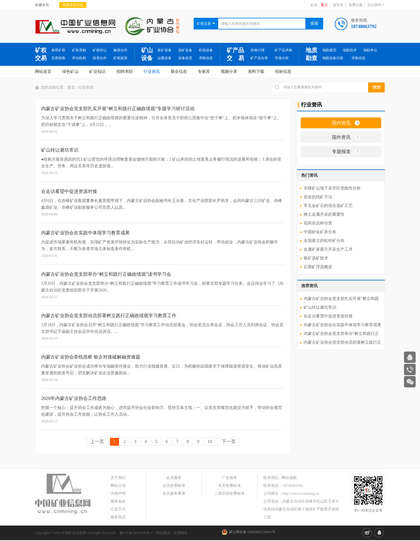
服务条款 (118, 501)
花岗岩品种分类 (318, 223)
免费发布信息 (72, 5)
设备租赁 (185, 58)
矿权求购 (79, 50)
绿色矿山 (70, 71)
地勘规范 (329, 50)
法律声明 (118, 493)
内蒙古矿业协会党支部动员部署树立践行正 (342, 342)
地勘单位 (370, 50)
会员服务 (173, 477)
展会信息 (179, 71)
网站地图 (289, 477)
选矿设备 (185, 50)
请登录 (338, 5)
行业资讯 (152, 71)
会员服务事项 (173, 493)
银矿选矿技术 (316, 258)
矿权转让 (100, 50)
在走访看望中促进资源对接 (328, 316)
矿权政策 (120, 58)
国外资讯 (341, 137)
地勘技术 (350, 50)
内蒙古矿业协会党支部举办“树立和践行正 (341, 333)
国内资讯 (341, 122)
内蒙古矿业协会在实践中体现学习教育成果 (342, 325)
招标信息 (283, 71)
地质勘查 (311, 54)
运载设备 (165, 58)
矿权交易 (41, 54)
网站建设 (163, 533)
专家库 (204, 71)
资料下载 (256, 71)
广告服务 (229, 477)
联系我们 (271, 477)
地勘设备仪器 (332, 58)
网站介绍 (118, 485)
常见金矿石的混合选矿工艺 (328, 205)
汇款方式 (118, 509)
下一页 (228, 441)
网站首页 (43, 71)
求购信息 (206, 58)
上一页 (97, 441)
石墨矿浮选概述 (318, 267)
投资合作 (100, 58)
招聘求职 (124, 71)
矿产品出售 (259, 58)
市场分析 (282, 58)
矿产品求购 (283, 50)
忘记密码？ (376, 5)
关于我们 (118, 477)
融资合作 (120, 50)
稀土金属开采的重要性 (324, 214)
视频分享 (229, 71)
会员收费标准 (173, 485)
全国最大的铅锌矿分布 (324, 240)
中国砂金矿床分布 (320, 232)
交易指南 (58, 58)
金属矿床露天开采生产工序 (328, 249)
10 (210, 441)
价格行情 (258, 50)
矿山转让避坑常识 (320, 307)
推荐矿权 (58, 50)
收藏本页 (42, 5)
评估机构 (79, 58)
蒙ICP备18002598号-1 (136, 533)
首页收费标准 (229, 485)
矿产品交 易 (235, 54)
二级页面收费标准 (229, 493)
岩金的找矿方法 (318, 197)
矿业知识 (97, 71)
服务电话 (118, 517)
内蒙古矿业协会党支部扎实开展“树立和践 (341, 298)
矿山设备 (147, 54)
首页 (71, 87)
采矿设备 (165, 50)
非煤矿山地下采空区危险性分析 (332, 188)
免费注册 (356, 5)
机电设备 (206, 50)
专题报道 (341, 151)
